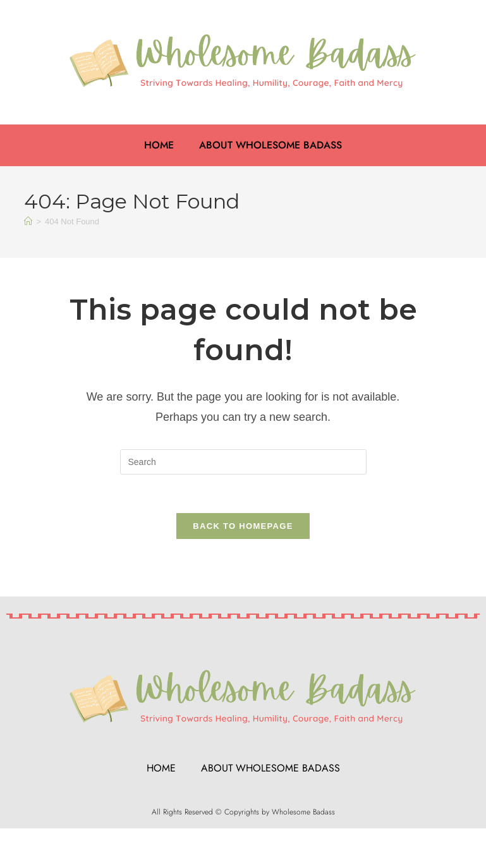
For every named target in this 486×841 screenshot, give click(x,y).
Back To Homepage (243, 526)
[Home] (28, 221)
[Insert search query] (243, 462)
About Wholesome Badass (270, 145)
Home (159, 145)
